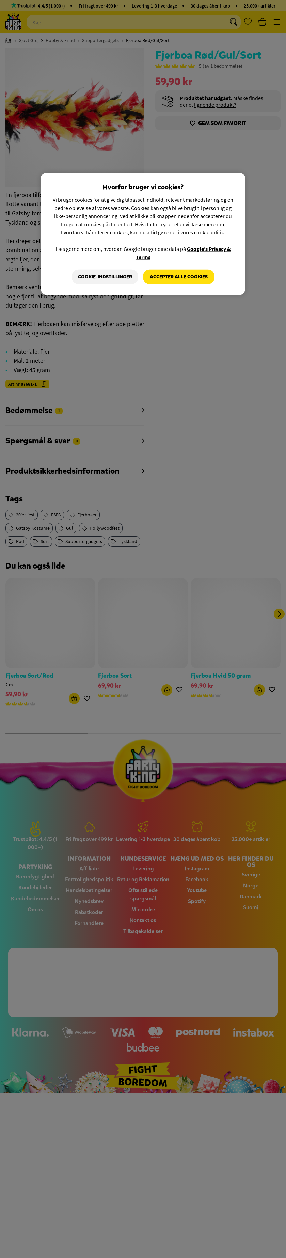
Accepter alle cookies (179, 276)
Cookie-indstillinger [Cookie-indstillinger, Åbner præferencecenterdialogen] (105, 276)
